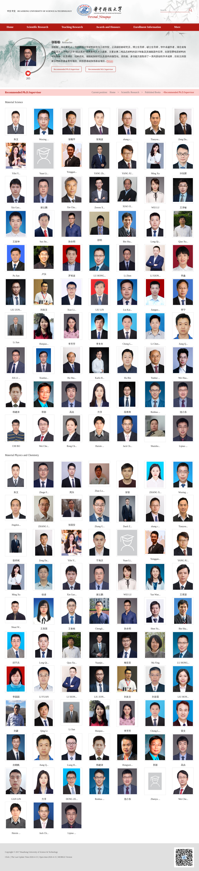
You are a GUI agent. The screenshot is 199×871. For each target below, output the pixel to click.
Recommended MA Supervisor (100, 69)
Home (10, 27)
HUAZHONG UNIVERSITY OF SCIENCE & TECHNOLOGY (44, 11)
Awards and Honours (108, 27)
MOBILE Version (65, 857)
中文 (9, 11)
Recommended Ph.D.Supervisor (66, 69)
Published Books (153, 92)
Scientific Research (37, 27)
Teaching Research (72, 27)
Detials (110, 61)
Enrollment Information (147, 27)
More (177, 27)
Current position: (100, 92)
